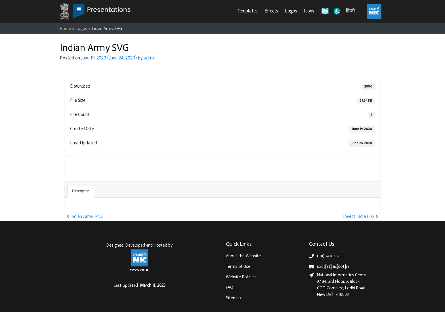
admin (150, 58)
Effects (271, 11)
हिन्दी (350, 11)
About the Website (243, 256)
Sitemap (233, 298)
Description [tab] (80, 191)
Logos (291, 11)
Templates (248, 11)
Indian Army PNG (85, 217)
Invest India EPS (360, 217)
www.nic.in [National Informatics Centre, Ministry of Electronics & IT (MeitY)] (139, 270)
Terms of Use (238, 267)
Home (65, 29)
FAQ (229, 288)
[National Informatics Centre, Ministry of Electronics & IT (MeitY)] (374, 11)
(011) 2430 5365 (330, 256)
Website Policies (241, 277)
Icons (309, 11)
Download (82, 166)
